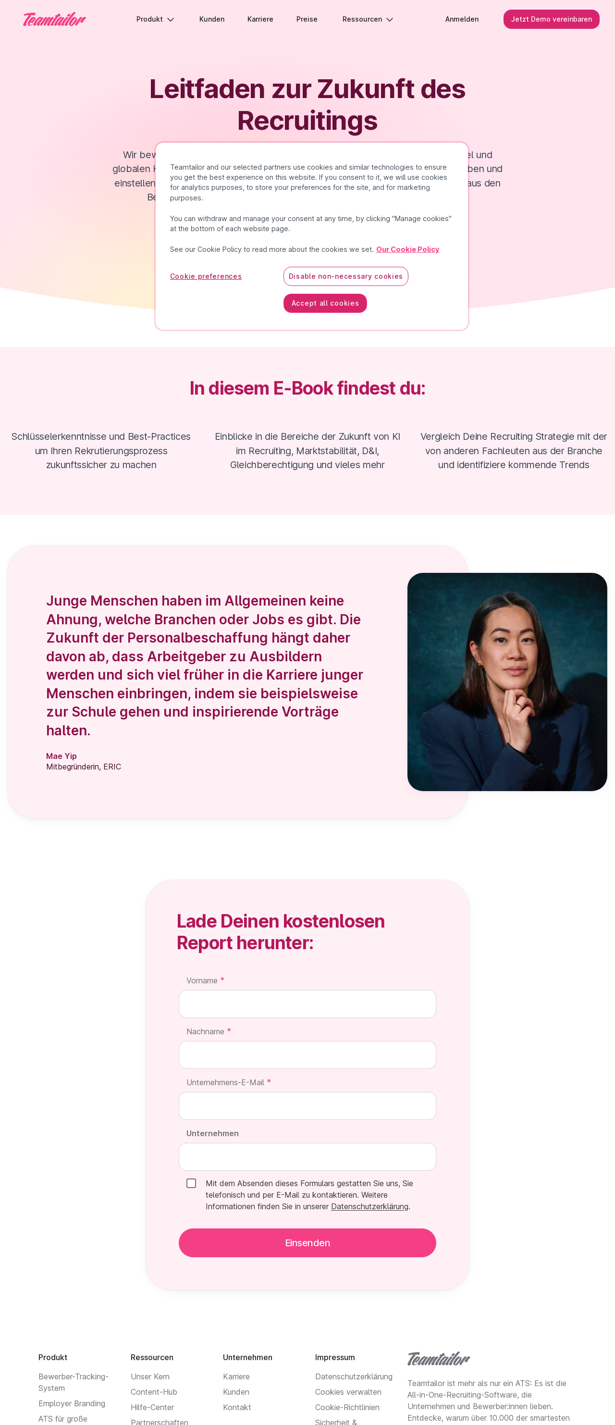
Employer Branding (71, 1403)
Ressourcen (368, 19)
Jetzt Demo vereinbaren (551, 19)
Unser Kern (150, 1376)
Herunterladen (308, 235)
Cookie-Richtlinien (347, 1407)
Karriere (236, 1376)
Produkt (155, 19)
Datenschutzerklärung (354, 1376)
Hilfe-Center (152, 1407)
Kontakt (237, 1407)
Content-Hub (154, 1392)
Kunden (236, 1392)
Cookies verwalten (348, 1392)
